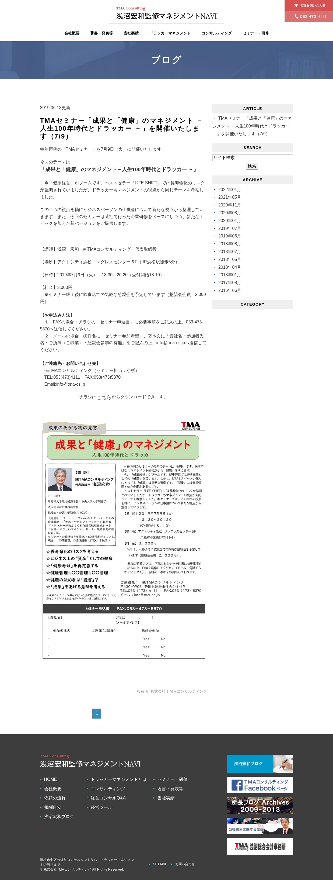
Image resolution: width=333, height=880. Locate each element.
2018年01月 (229, 274)
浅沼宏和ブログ (59, 816)
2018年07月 (229, 251)
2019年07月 (229, 228)
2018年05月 (229, 259)
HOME (50, 779)
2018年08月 (229, 243)
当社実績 (131, 33)
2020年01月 (229, 220)
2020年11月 (229, 205)
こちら (104, 397)
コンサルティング (217, 33)
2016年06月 (229, 290)
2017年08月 (229, 282)
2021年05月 (229, 197)
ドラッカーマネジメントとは (119, 779)
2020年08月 (229, 212)
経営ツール (101, 807)
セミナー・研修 (256, 33)
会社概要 (71, 33)
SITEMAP (160, 864)
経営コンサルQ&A (108, 798)
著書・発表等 (101, 33)
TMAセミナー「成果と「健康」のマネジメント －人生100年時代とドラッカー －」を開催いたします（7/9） (122, 128)
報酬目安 (52, 807)
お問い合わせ (185, 864)
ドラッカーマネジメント (170, 33)
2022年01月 (229, 189)
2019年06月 (229, 236)
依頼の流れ (55, 798)
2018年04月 (229, 267)
